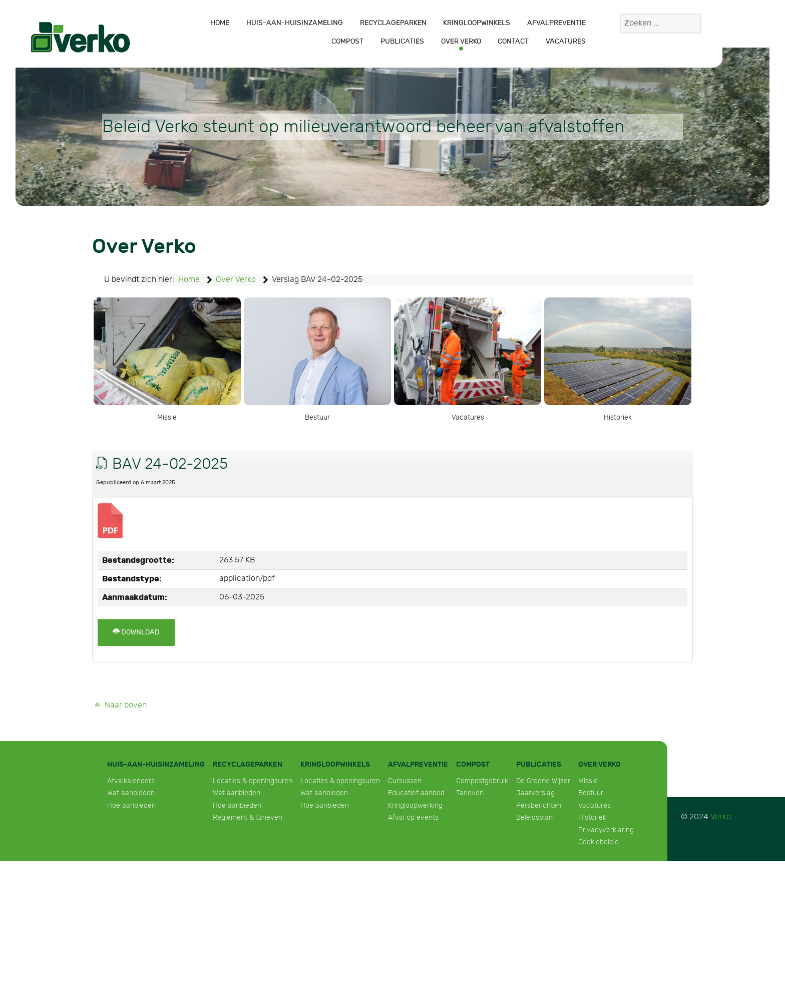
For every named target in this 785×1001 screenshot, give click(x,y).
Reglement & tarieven (247, 817)
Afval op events (413, 817)
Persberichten (538, 805)
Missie (588, 781)
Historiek (592, 817)
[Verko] (81, 37)
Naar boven (119, 705)
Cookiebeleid (598, 842)
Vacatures (594, 805)
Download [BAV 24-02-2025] (136, 631)
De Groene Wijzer (543, 781)
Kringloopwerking (415, 805)
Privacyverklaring (606, 830)
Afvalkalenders (131, 781)
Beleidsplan (534, 817)
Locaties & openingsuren (252, 781)
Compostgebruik (482, 781)
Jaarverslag (535, 793)
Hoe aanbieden (131, 805)
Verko (720, 817)
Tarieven (470, 793)
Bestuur (590, 793)
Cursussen (405, 781)
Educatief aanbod (416, 793)
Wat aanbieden (131, 793)
